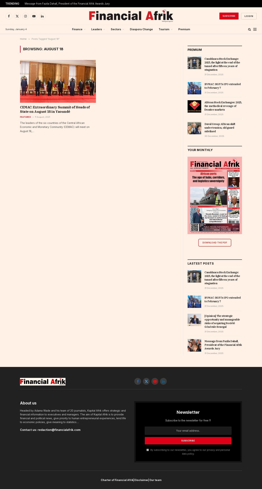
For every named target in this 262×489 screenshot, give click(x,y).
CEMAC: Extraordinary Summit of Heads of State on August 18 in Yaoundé (55, 109)
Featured (25, 117)
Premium (184, 29)
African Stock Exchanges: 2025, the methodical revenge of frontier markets (223, 106)
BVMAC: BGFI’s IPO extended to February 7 (223, 86)
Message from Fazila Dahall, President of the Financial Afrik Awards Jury (67, 3)
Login (249, 16)
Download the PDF (215, 242)
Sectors (116, 29)
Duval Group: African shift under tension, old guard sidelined (220, 127)
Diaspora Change (141, 29)
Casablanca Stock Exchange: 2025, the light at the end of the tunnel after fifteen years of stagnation (222, 64)
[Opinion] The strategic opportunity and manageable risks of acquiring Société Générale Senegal (222, 321)
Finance (77, 29)
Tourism (164, 29)
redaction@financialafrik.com (59, 430)
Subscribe (229, 16)
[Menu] (255, 29)
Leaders (96, 29)
